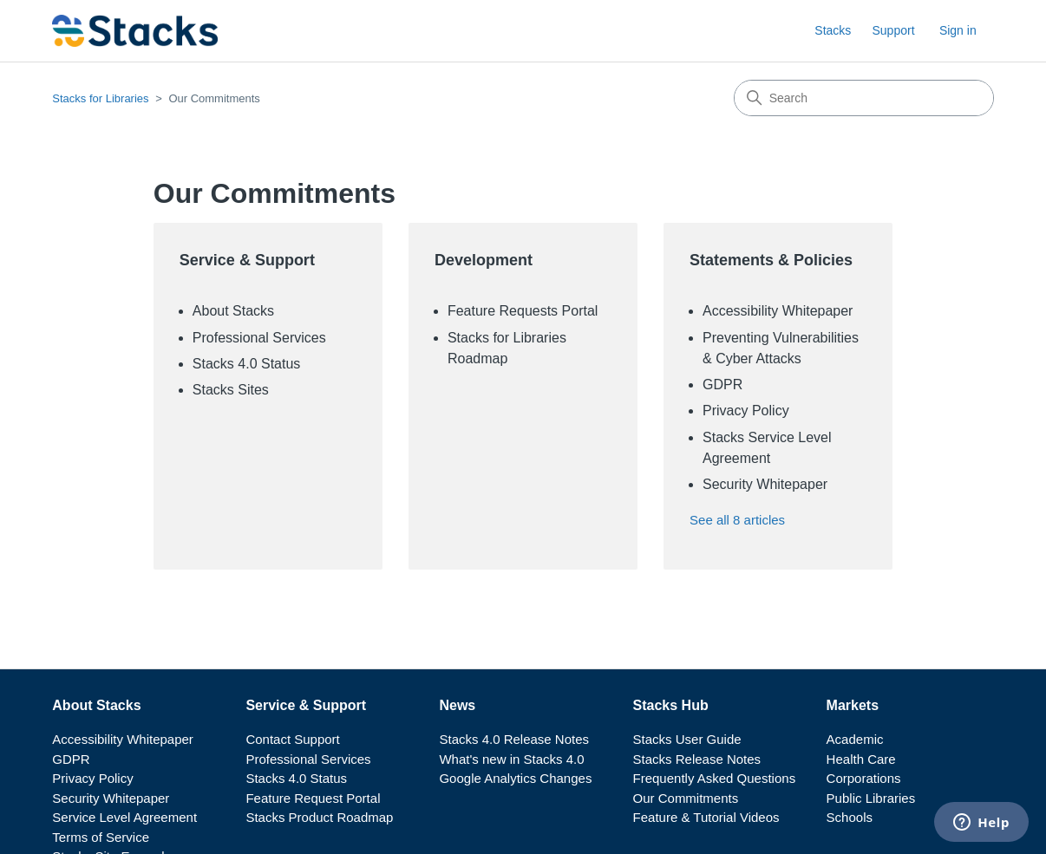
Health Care (861, 759)
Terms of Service (100, 837)
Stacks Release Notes (697, 759)
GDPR (722, 384)
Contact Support (292, 739)
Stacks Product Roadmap (319, 817)
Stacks (832, 30)
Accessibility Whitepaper (778, 310)
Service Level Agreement (124, 817)
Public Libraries (871, 798)
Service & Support (247, 260)
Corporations (864, 778)
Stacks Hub (671, 705)
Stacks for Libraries (100, 98)
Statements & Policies (771, 260)
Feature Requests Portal (523, 310)
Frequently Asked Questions (714, 778)
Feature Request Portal (312, 798)
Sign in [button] (958, 30)
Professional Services (259, 337)
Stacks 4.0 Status (247, 363)
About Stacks (233, 310)
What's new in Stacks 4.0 (511, 759)
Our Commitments (686, 798)
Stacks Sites (231, 389)
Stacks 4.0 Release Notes (514, 739)
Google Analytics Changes (515, 778)
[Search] (864, 98)
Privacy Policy (746, 410)
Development (484, 260)
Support (893, 30)
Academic (855, 739)
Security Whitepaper (765, 484)
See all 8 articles (737, 519)
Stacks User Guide (687, 739)
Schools (850, 817)
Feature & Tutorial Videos (706, 817)
